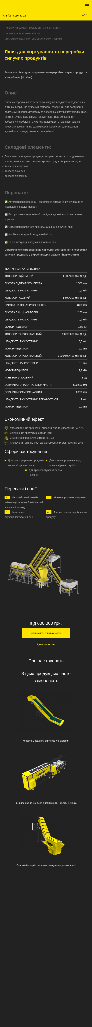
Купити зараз (46, 644)
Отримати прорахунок (46, 633)
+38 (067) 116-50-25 (14, 15)
